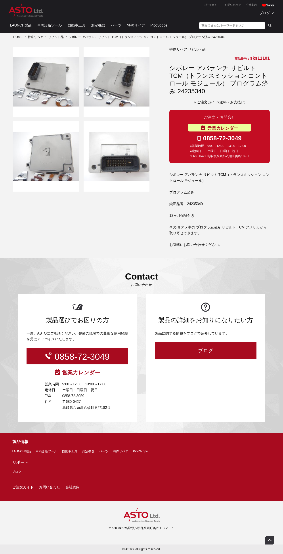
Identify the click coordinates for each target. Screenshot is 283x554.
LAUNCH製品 (21, 25)
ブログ (264, 13)
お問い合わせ (233, 4)
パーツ (116, 25)
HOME (18, 37)
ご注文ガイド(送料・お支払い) (221, 102)
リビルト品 (56, 37)
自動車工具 (76, 25)
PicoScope (158, 25)
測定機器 (98, 25)
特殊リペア (136, 25)
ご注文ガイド (212, 4)
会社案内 (251, 4)
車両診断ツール (49, 25)
